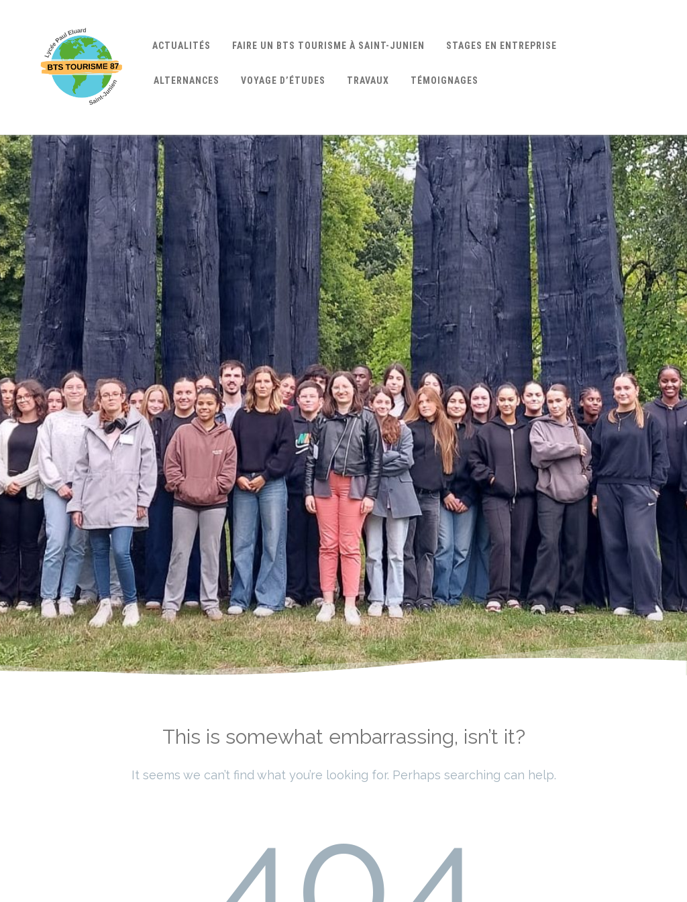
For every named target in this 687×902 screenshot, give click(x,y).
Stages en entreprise (501, 45)
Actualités (181, 45)
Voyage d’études (283, 80)
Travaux (368, 80)
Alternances (186, 80)
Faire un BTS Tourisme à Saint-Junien (328, 45)
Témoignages (444, 80)
